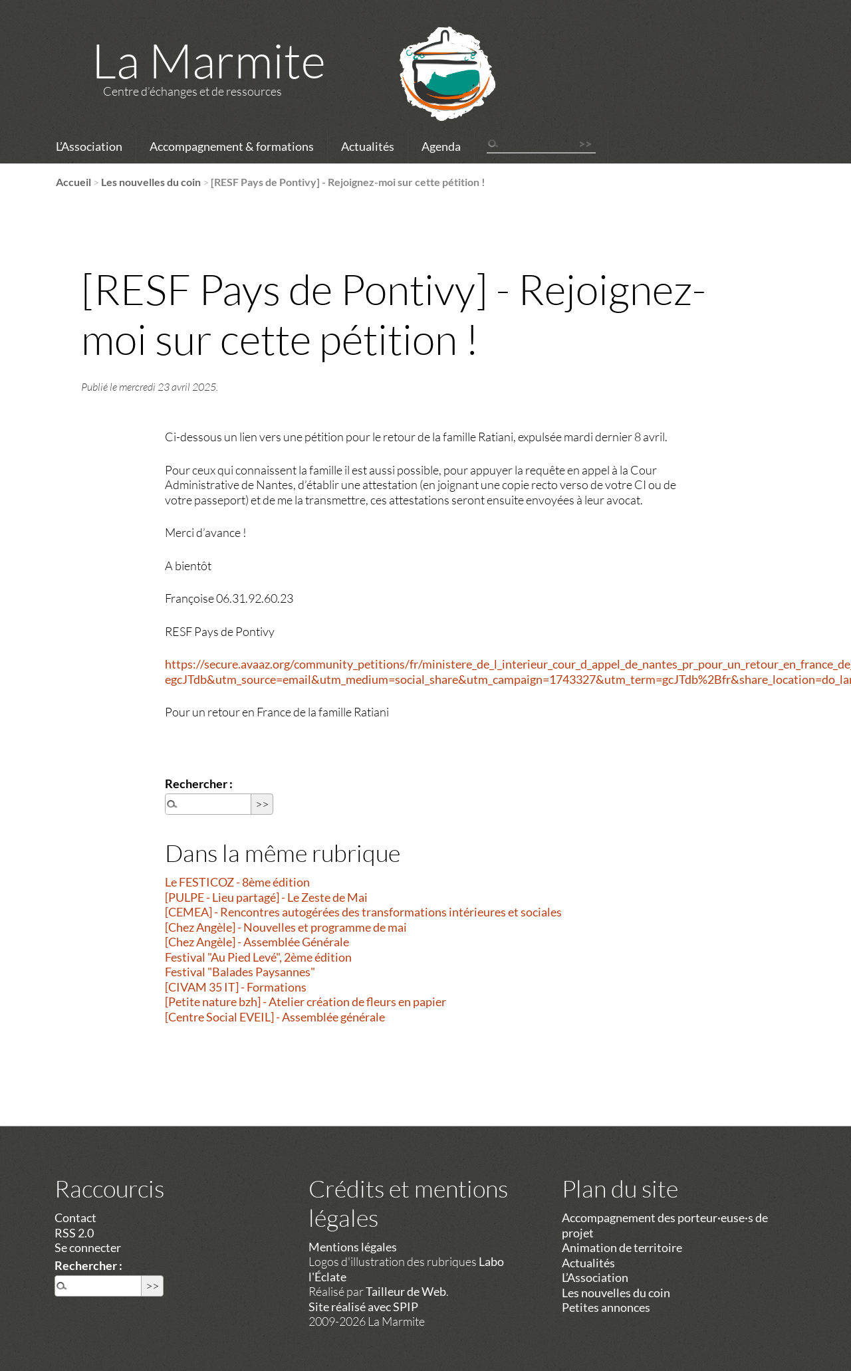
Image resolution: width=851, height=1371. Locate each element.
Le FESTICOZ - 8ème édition (237, 882)
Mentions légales (352, 1246)
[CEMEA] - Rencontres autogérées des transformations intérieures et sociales (363, 911)
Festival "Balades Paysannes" (240, 971)
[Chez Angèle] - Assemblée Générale (257, 941)
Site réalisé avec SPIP (363, 1306)
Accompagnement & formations (232, 146)
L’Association (89, 146)
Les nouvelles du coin (151, 181)
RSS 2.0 (74, 1232)
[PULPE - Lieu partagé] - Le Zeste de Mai (266, 897)
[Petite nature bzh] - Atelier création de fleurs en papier (305, 1001)
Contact (75, 1217)
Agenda (441, 146)
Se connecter (88, 1247)
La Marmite (209, 60)
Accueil (73, 181)
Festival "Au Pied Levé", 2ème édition (258, 957)
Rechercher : (199, 783)
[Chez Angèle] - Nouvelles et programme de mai (286, 927)
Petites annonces (606, 1307)
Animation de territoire (622, 1247)
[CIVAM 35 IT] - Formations (235, 987)
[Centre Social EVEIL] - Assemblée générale (275, 1016)
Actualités (367, 146)
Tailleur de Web (406, 1291)
